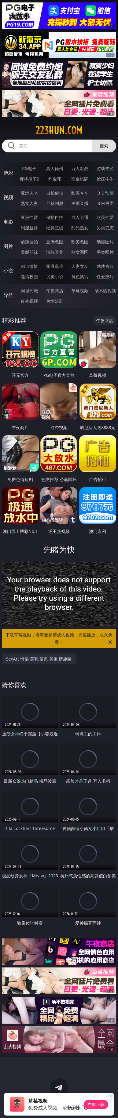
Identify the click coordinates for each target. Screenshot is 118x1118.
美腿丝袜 (29, 252)
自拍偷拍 (54, 193)
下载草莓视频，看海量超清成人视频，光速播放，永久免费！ (59, 639)
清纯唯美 (54, 252)
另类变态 (105, 228)
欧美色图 (79, 242)
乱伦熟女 (79, 228)
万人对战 (79, 168)
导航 (8, 295)
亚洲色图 (54, 242)
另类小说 (54, 276)
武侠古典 (105, 266)
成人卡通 (79, 217)
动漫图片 (105, 242)
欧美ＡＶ (79, 193)
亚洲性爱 (29, 217)
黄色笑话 (79, 276)
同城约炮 (29, 290)
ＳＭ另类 (105, 203)
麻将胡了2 (29, 179)
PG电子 (29, 168)
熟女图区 (79, 252)
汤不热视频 (105, 290)
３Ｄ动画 (105, 193)
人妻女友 (79, 266)
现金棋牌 (79, 179)
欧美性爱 (105, 217)
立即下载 (96, 1104)
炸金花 (54, 179)
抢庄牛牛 (105, 179)
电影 (8, 221)
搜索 (104, 146)
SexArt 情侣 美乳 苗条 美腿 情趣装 (39, 659)
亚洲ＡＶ (29, 193)
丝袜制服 (54, 203)
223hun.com (58, 130)
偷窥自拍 (29, 242)
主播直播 (79, 203)
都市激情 (29, 266)
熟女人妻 (29, 203)
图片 (8, 246)
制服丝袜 (29, 228)
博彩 (8, 172)
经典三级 (54, 228)
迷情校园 (29, 276)
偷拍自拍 (54, 217)
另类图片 (105, 252)
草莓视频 (79, 290)
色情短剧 (54, 301)
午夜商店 (54, 290)
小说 (8, 270)
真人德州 (54, 168)
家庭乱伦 (54, 266)
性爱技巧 (105, 276)
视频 (8, 197)
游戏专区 (105, 168)
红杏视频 (29, 301)
